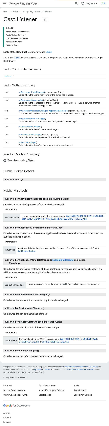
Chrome (7, 417)
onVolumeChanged (27, 142)
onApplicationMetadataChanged (33, 111)
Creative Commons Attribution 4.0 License (80, 367)
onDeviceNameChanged (29, 126)
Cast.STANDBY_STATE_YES (55, 341)
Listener (8, 76)
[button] (18, 160)
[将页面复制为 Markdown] (45, 19)
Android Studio (80, 390)
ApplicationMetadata (58, 111)
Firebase (7, 422)
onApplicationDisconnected (31, 100)
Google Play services (31, 12)
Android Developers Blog (14, 390)
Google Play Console (83, 395)
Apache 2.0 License (42, 369)
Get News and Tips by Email (15, 395)
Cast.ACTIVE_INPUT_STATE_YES (70, 218)
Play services (23, 3)
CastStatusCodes (26, 251)
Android (7, 413)
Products (15, 12)
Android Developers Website (51, 390)
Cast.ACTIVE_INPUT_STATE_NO (37, 218)
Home (5, 12)
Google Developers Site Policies (80, 369)
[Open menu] (4, 3)
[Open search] (76, 3)
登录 (104, 3)
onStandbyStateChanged (30, 134)
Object (49, 52)
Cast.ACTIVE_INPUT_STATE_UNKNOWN (84, 216)
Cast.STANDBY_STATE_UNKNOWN (76, 339)
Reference (48, 12)
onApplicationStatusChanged (32, 119)
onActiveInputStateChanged (31, 92)
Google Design (45, 395)
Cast (17, 57)
